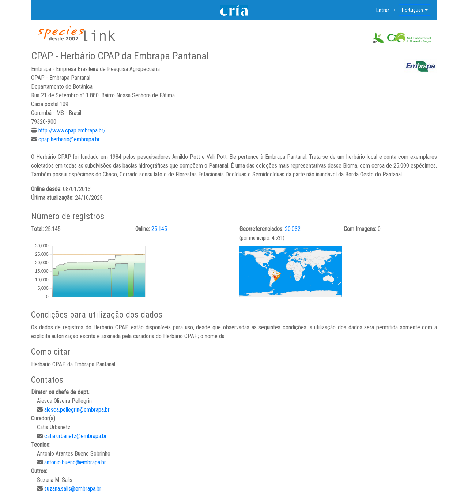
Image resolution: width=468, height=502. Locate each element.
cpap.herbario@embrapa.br (69, 139)
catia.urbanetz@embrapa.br (75, 435)
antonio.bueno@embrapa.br (75, 462)
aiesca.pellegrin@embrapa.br (77, 409)
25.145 (159, 228)
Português (412, 10)
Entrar (382, 10)
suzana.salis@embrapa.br (72, 488)
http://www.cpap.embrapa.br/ (72, 130)
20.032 (293, 228)
